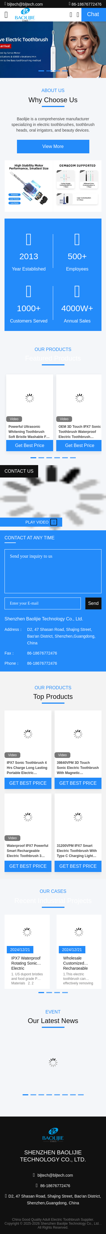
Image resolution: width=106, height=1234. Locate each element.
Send (93, 603)
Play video (41, 522)
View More (53, 146)
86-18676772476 (85, 3)
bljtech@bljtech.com (24, 3)
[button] (33, 457)
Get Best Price (29, 445)
